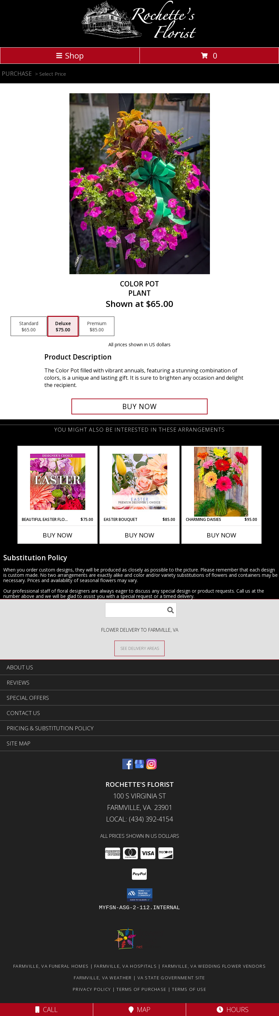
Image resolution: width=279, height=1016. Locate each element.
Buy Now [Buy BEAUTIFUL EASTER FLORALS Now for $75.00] (57, 535)
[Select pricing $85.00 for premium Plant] (96, 326)
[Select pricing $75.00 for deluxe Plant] (63, 326)
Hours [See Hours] (233, 1009)
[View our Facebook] (127, 767)
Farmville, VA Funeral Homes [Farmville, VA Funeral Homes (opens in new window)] (51, 966)
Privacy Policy (92, 989)
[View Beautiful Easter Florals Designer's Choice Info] (57, 481)
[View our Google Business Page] (139, 767)
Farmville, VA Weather (103, 978)
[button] (139, 895)
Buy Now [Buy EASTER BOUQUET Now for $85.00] (139, 535)
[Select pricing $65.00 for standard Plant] (29, 326)
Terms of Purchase (141, 989)
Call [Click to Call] (46, 1009)
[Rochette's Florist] (139, 37)
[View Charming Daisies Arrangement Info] (221, 482)
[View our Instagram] (151, 767)
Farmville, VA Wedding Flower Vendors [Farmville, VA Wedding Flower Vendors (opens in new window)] (214, 966)
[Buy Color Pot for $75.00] (139, 406)
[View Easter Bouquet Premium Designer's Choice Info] (139, 481)
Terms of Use (189, 989)
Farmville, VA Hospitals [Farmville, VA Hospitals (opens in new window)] (125, 966)
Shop (70, 55)
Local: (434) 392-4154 (139, 819)
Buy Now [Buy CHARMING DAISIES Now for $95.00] (221, 535)
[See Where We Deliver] (139, 648)
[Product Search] (141, 610)
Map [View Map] (139, 1009)
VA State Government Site (171, 978)
